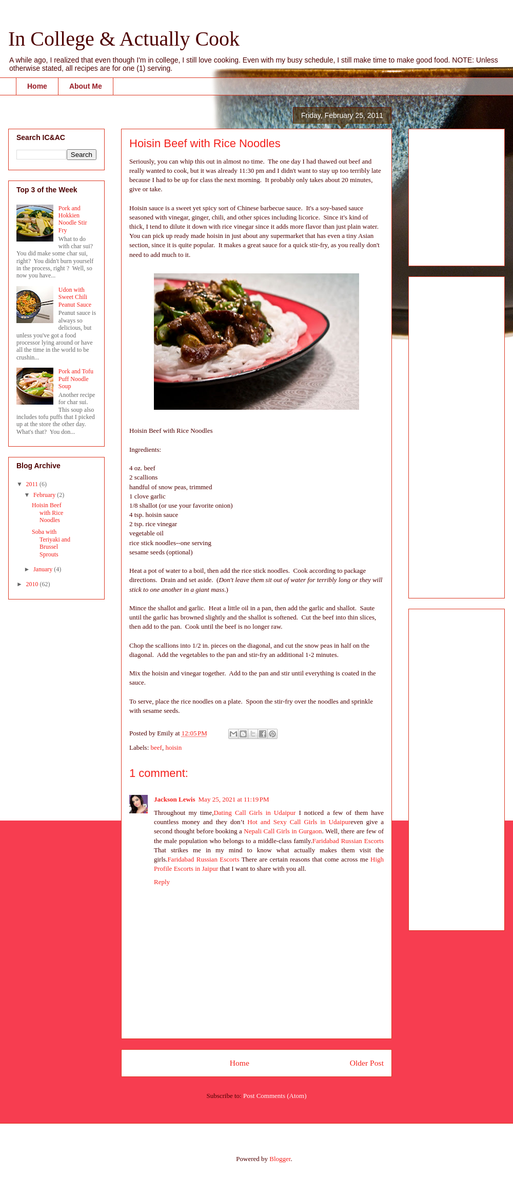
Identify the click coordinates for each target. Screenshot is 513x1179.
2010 (33, 584)
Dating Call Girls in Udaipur (254, 812)
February (45, 494)
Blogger (279, 1159)
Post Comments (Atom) (275, 1096)
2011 (33, 484)
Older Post (367, 1062)
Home (37, 86)
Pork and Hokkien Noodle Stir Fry (72, 219)
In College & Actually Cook (124, 38)
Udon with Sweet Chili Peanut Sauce (74, 297)
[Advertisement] (447, 194)
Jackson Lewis (174, 799)
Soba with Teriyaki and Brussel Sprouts (51, 542)
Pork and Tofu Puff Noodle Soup (75, 379)
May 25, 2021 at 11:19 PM (234, 799)
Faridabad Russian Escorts (348, 841)
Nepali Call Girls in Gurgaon (283, 831)
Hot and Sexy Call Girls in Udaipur (298, 822)
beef (156, 747)
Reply (162, 882)
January (43, 569)
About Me (85, 86)
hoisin (173, 747)
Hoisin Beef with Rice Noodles (47, 513)
